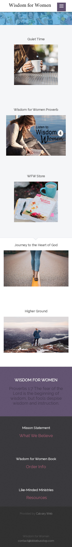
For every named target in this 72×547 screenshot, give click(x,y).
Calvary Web (44, 513)
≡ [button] (61, 7)
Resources (36, 497)
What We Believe (36, 435)
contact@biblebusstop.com (36, 540)
